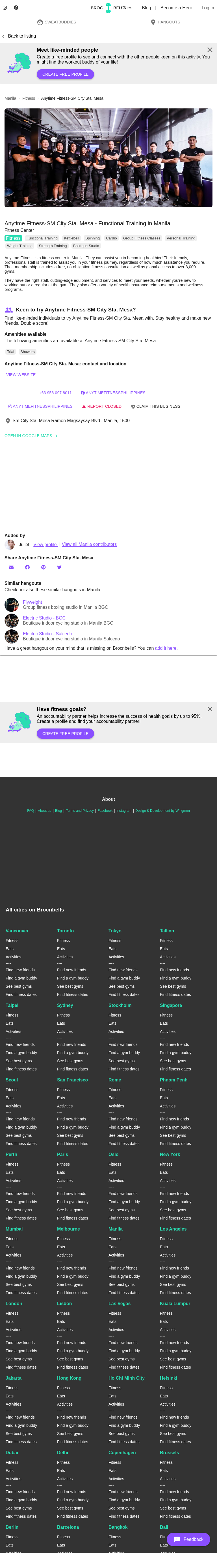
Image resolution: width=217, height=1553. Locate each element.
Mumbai (14, 1229)
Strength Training (53, 246)
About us (44, 811)
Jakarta (13, 1378)
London (14, 1303)
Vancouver (17, 930)
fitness (28, 98)
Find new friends (20, 970)
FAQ (30, 811)
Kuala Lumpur (175, 1303)
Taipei (12, 1005)
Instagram (123, 811)
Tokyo (114, 930)
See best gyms (19, 986)
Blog (147, 7)
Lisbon (64, 1303)
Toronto (65, 930)
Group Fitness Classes (141, 238)
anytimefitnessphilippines (40, 406)
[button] (108, 157)
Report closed (101, 406)
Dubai (12, 1452)
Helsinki (168, 1378)
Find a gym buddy (21, 978)
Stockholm (120, 1005)
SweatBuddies (56, 22)
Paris (62, 1154)
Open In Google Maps (33, 436)
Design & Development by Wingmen (162, 811)
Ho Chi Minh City (126, 1378)
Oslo (113, 1154)
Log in (208, 7)
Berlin (12, 1527)
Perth (11, 1154)
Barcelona (68, 1527)
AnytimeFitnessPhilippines (113, 393)
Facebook (104, 811)
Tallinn (167, 930)
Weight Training (19, 246)
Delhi (62, 1452)
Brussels (169, 1452)
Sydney (65, 1005)
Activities (13, 957)
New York (170, 1154)
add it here (166, 648)
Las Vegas (119, 1303)
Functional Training (42, 238)
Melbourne (68, 1229)
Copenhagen (122, 1452)
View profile (45, 544)
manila (10, 98)
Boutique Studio (86, 246)
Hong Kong (69, 1378)
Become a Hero (177, 7)
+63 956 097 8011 (55, 393)
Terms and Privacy (80, 811)
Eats (10, 948)
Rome (114, 1079)
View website (21, 374)
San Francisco (72, 1079)
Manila (115, 1229)
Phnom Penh (174, 1079)
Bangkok (118, 1527)
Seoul (12, 1079)
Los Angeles (173, 1229)
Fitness (13, 238)
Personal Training (181, 238)
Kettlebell (71, 238)
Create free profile (65, 74)
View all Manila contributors (89, 544)
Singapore (171, 1005)
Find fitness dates (21, 994)
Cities (127, 7)
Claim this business (156, 406)
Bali (164, 1527)
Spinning (92, 238)
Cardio (111, 238)
